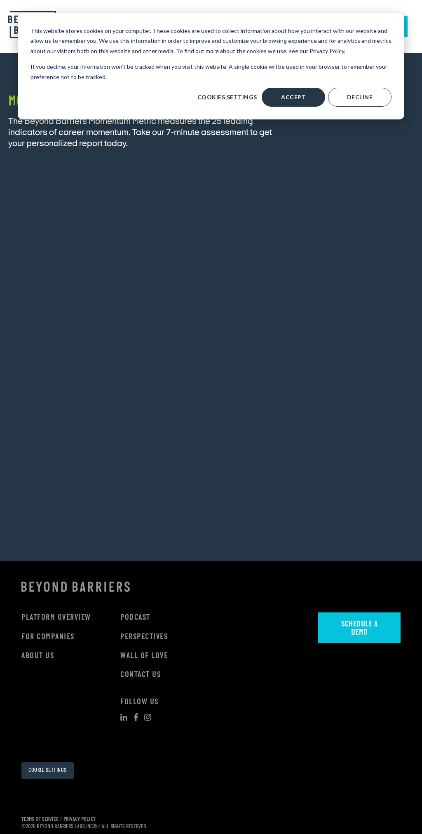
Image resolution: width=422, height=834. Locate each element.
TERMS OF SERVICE (40, 819)
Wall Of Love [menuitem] (144, 656)
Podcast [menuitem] (135, 618)
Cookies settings (227, 96)
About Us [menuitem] (37, 656)
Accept (293, 96)
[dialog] (211, 66)
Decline (360, 96)
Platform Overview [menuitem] (56, 618)
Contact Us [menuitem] (140, 675)
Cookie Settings (47, 770)
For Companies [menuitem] (48, 637)
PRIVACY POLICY (79, 819)
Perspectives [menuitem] (144, 637)
